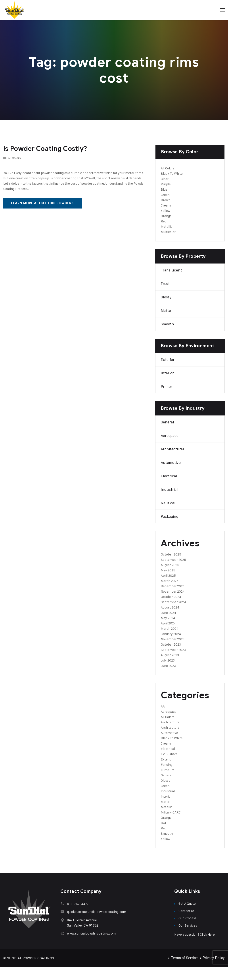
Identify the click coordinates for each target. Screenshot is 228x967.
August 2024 (170, 607)
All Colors (14, 158)
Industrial (169, 489)
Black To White (172, 173)
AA (163, 706)
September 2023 (173, 650)
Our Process (187, 918)
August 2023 (170, 655)
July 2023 (168, 660)
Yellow (165, 211)
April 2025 (168, 575)
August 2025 (170, 565)
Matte (166, 310)
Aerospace (169, 435)
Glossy (166, 297)
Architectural (172, 449)
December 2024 (173, 586)
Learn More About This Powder (42, 203)
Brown (166, 200)
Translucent (171, 270)
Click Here (207, 934)
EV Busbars (169, 754)
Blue (164, 189)
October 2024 (171, 597)
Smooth (167, 324)
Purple (166, 184)
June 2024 (168, 613)
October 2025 (171, 554)
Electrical (169, 476)
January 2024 (171, 634)
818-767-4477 (78, 904)
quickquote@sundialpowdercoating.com (96, 912)
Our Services (187, 925)
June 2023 (168, 666)
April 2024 (168, 623)
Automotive (171, 462)
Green (165, 195)
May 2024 (168, 618)
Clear (165, 179)
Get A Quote (187, 903)
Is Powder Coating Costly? (45, 148)
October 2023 (171, 644)
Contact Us (186, 911)
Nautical (168, 503)
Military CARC (171, 812)
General (167, 422)
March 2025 (169, 581)
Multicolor (168, 232)
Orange (166, 216)
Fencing (166, 764)
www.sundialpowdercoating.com (91, 933)
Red (164, 221)
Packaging (169, 516)
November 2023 (172, 639)
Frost (165, 283)
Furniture (167, 770)
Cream (166, 205)
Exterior (167, 359)
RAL (164, 823)
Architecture (170, 727)
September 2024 (173, 602)
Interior (167, 373)
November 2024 (173, 591)
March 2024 (169, 628)
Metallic (166, 226)
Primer (166, 386)
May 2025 (168, 570)
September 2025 (173, 559)
